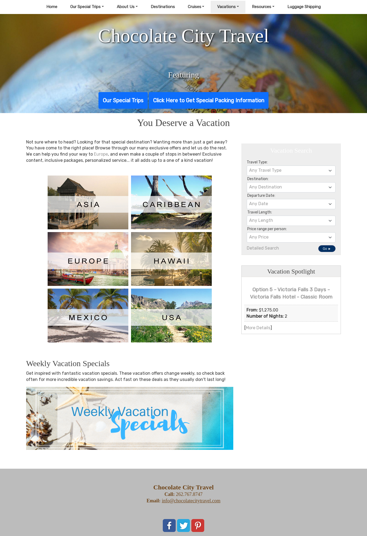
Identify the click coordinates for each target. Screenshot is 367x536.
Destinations (163, 6)
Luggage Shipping (304, 6)
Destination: (258, 179)
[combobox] (291, 171)
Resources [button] (261, 6)
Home (51, 6)
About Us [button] (126, 6)
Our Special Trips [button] (85, 6)
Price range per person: (267, 229)
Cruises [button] (194, 6)
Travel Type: (257, 162)
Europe (101, 154)
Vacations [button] (226, 6)
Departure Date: (261, 195)
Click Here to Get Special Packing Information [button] (208, 100)
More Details (258, 327)
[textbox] (291, 170)
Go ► (327, 249)
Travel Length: (259, 212)
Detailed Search (263, 248)
